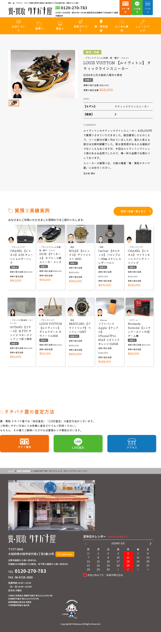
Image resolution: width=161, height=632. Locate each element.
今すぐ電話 (125, 10)
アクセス (148, 10)
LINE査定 (137, 10)
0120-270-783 (30, 570)
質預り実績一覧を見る (133, 211)
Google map (65, 554)
